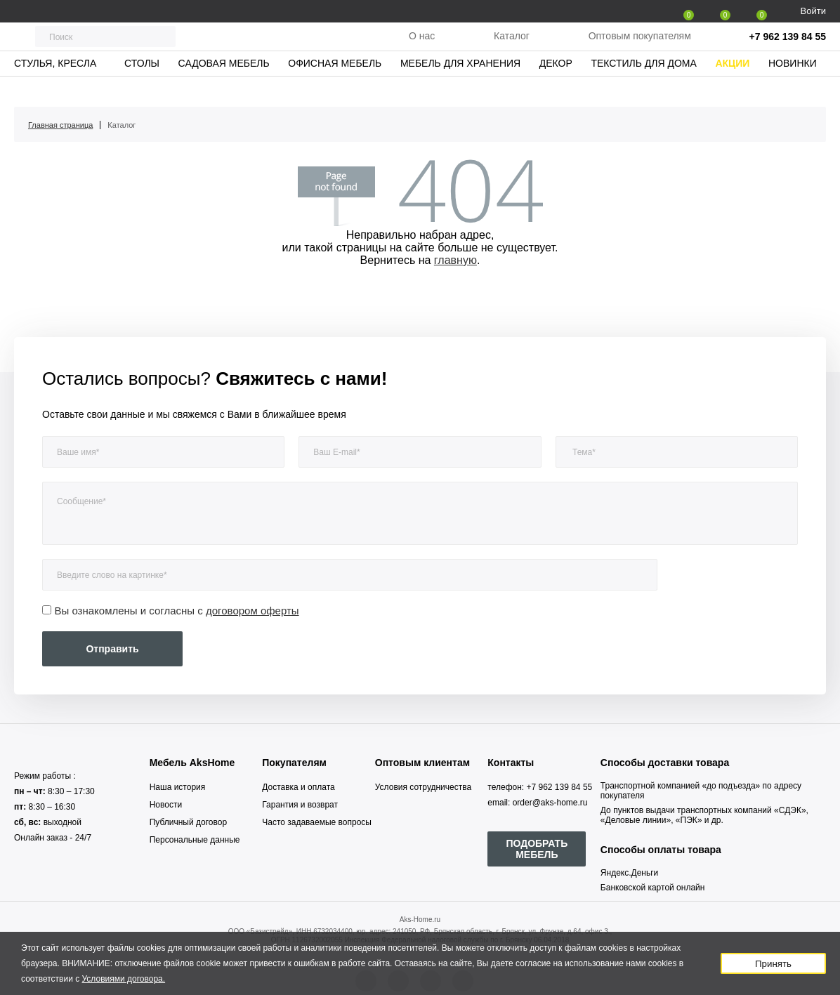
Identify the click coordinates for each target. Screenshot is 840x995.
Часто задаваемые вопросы (317, 822)
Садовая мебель (224, 87)
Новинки (792, 87)
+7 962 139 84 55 (787, 49)
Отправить (112, 648)
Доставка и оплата (298, 787)
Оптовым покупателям (640, 48)
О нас (422, 48)
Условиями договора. (124, 979)
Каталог (512, 48)
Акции (732, 87)
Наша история (178, 787)
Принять (773, 963)
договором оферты (252, 611)
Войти (813, 11)
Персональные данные (195, 840)
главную (455, 260)
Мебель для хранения (460, 87)
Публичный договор (188, 822)
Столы (141, 87)
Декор (555, 87)
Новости (166, 805)
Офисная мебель (334, 87)
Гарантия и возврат (300, 805)
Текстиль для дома (643, 87)
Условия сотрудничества (423, 787)
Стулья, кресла (55, 87)
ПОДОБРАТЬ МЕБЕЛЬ (536, 849)
